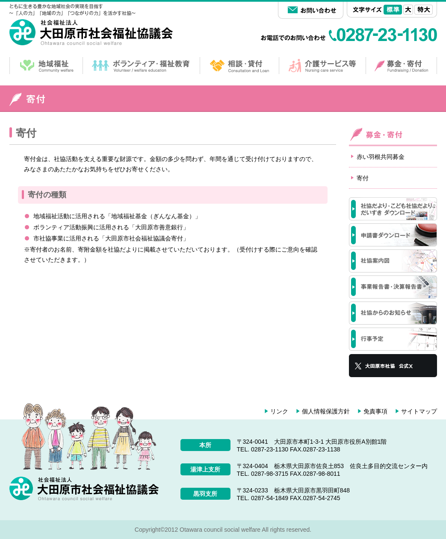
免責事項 (375, 411)
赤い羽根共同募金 (381, 156)
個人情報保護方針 (326, 411)
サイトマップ (419, 411)
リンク (279, 411)
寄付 (363, 178)
